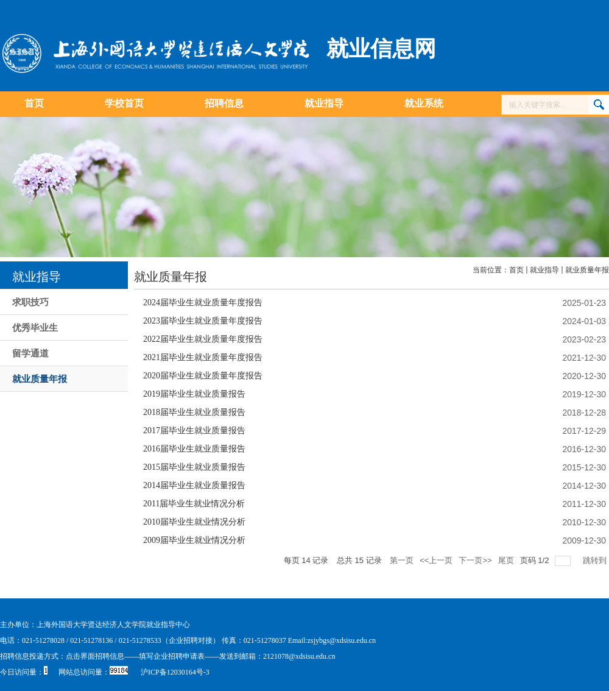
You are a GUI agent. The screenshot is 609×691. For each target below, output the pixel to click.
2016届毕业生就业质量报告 (194, 448)
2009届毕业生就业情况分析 (194, 540)
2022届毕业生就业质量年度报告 (202, 339)
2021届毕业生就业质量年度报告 (202, 357)
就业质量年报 (587, 270)
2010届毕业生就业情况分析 (194, 521)
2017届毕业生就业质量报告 (194, 430)
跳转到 (596, 560)
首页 (516, 270)
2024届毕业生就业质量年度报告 (202, 302)
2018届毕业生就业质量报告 (194, 412)
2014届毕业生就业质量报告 (194, 485)
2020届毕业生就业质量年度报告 (202, 375)
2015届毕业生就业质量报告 (194, 467)
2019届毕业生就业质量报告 (194, 394)
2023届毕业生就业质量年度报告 (202, 320)
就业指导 (544, 270)
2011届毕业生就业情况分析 (194, 503)
